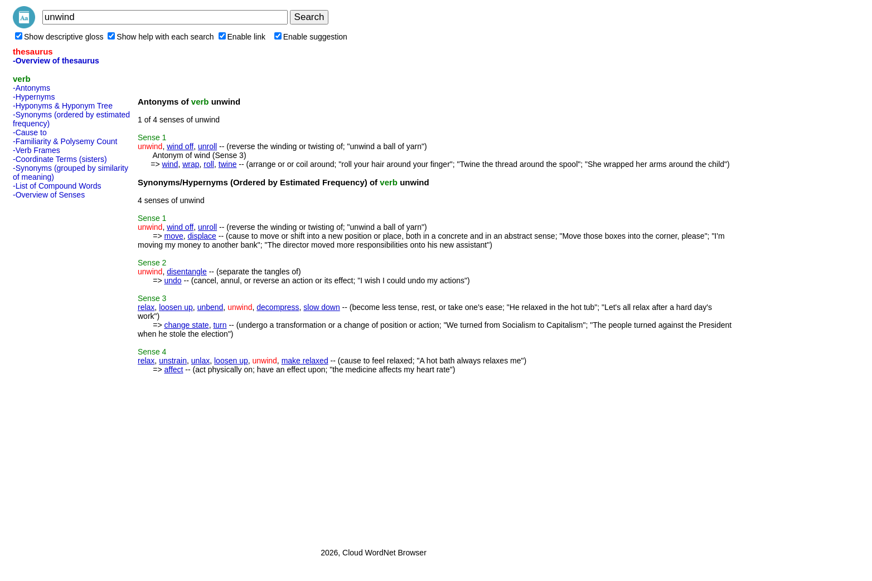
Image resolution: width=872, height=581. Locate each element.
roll (209, 164)
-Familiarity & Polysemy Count (65, 141)
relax (146, 307)
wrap (190, 164)
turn (219, 325)
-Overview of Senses (49, 194)
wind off (180, 146)
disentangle (187, 271)
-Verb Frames (36, 150)
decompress (277, 307)
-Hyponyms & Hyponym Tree (63, 105)
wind (170, 164)
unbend (210, 307)
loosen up (176, 307)
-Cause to (30, 132)
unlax (200, 360)
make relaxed (305, 360)
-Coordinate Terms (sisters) (60, 159)
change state (186, 325)
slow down (321, 307)
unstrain (173, 360)
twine (228, 164)
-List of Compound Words (57, 185)
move (173, 236)
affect (173, 369)
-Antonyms (31, 87)
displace (201, 236)
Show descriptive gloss (59, 36)
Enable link (242, 36)
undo (172, 280)
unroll (207, 146)
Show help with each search (161, 36)
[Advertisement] (57, 370)
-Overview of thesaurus (56, 60)
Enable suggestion (310, 36)
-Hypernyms (34, 96)
